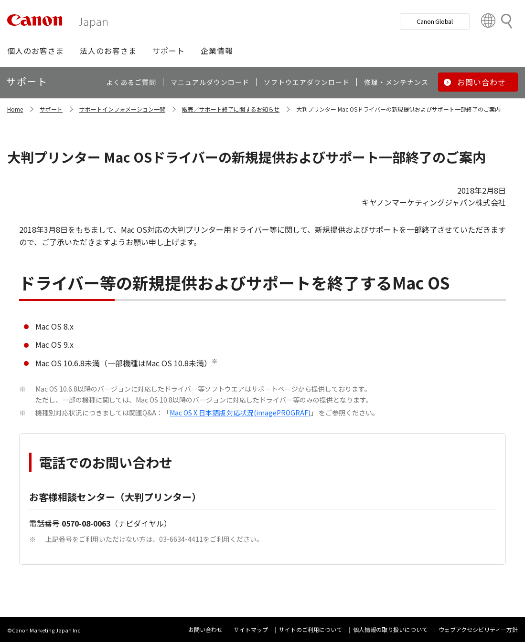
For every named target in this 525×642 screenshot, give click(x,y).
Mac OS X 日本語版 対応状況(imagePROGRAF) (240, 412)
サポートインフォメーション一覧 (122, 109)
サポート (51, 109)
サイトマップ (251, 629)
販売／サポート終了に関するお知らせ (230, 109)
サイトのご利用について (310, 629)
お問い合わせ (205, 629)
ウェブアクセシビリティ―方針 (478, 629)
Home (15, 109)
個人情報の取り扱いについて (390, 629)
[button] (35, 50)
